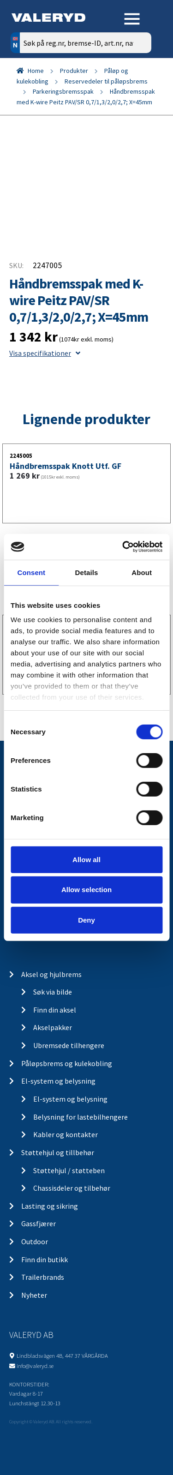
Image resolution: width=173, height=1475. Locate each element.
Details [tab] (86, 572)
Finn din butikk (44, 1259)
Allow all (86, 859)
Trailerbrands (42, 1277)
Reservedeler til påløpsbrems (106, 81)
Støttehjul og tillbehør (57, 1152)
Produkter (74, 70)
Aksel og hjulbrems (51, 974)
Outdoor (34, 1241)
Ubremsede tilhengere (68, 1045)
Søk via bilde (52, 991)
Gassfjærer (38, 1223)
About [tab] (141, 572)
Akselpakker (52, 1027)
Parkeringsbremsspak (63, 91)
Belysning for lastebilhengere (80, 1116)
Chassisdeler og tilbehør (71, 1188)
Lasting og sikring (49, 1206)
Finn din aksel (54, 1009)
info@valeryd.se (35, 1365)
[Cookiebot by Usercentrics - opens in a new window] (123, 547)
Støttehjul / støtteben (69, 1170)
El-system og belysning (58, 1080)
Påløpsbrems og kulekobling (66, 1063)
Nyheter (34, 1295)
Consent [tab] (31, 572)
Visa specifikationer (44, 353)
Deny (86, 920)
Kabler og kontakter (65, 1134)
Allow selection (86, 889)
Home (36, 70)
